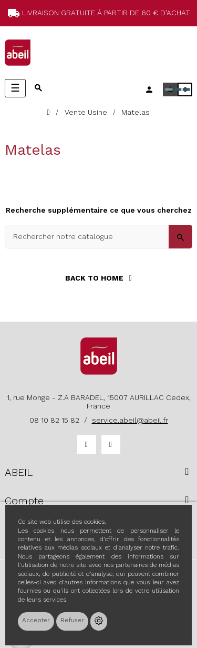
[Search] (98, 236)
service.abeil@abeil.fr (130, 420)
